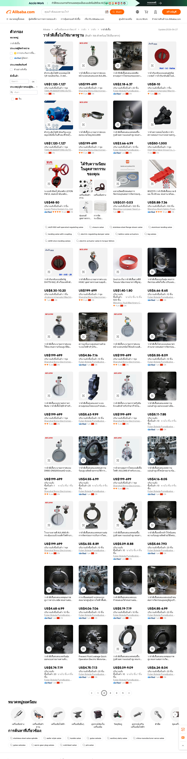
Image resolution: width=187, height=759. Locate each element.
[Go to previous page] (91, 693)
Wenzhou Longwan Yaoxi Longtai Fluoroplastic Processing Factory (127, 209)
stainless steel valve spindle (24, 738)
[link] (183, 729)
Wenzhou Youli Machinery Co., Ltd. (127, 302)
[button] (49, 65)
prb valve (88, 745)
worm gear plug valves (42, 745)
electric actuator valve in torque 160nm (95, 241)
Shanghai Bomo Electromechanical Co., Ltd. (93, 91)
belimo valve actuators (127, 234)
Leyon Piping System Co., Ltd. (58, 209)
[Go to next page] (129, 693)
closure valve (96, 227)
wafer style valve (52, 738)
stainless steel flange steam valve (126, 227)
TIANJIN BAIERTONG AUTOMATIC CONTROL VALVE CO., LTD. (58, 91)
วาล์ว (83, 29)
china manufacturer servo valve (148, 738)
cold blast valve (68, 745)
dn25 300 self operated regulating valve (64, 227)
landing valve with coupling (58, 234)
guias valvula (94, 738)
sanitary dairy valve (117, 738)
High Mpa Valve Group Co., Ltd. (162, 150)
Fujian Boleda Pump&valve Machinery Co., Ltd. (127, 91)
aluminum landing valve (160, 227)
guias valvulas (17, 745)
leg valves (150, 234)
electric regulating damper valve (93, 234)
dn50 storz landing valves (57, 241)
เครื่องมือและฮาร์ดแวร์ (65, 29)
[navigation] (23, 361)
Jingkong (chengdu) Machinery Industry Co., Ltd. (162, 91)
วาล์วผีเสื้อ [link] (105, 29)
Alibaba (46, 29)
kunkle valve (74, 738)
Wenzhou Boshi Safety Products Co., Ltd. (162, 209)
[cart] (147, 12)
